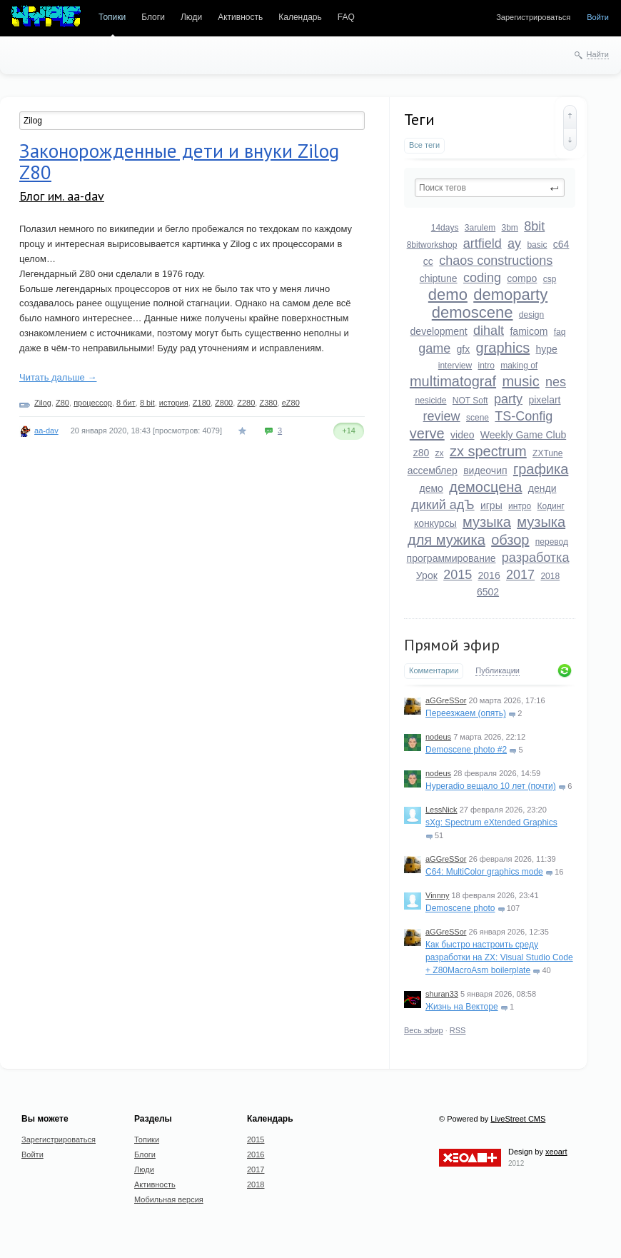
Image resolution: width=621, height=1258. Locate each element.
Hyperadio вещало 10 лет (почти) (490, 786)
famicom (528, 331)
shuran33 (441, 994)
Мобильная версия (168, 1199)
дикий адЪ (442, 505)
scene (477, 418)
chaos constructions (495, 260)
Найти (598, 54)
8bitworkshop (432, 245)
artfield (482, 243)
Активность (240, 17)
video (462, 435)
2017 (520, 575)
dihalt (488, 330)
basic (537, 245)
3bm (510, 228)
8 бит (126, 402)
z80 (421, 452)
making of (518, 366)
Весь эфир (423, 1030)
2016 (489, 575)
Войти (598, 17)
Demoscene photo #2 (466, 750)
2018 (550, 576)
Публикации (497, 670)
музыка (487, 522)
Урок (427, 575)
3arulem (480, 228)
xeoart (556, 1151)
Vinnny (437, 895)
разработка (536, 557)
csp (550, 279)
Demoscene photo (460, 908)
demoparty (510, 294)
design (531, 315)
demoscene (472, 312)
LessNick (441, 809)
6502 (488, 592)
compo (522, 278)
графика (540, 469)
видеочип (485, 470)
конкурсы (435, 523)
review (441, 416)
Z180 (202, 402)
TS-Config (523, 416)
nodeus (438, 737)
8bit (534, 226)
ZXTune (547, 453)
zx (439, 453)
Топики (112, 17)
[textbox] (490, 187)
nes (555, 382)
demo (448, 294)
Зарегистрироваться (533, 17)
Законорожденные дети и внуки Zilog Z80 (179, 161)
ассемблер (433, 470)
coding (482, 278)
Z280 (246, 402)
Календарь (300, 17)
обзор (510, 540)
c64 (561, 244)
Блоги (153, 17)
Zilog (42, 402)
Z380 (268, 402)
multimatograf (453, 381)
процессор (93, 402)
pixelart (544, 400)
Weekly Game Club (523, 435)
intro (486, 366)
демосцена (485, 487)
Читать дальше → (57, 377)
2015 (457, 575)
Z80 (62, 402)
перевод (551, 542)
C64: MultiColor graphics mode (484, 872)
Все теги (424, 145)
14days (445, 228)
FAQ (346, 17)
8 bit (147, 402)
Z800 (224, 402)
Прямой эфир (452, 645)
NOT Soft (470, 401)
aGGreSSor (445, 700)
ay (514, 243)
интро (519, 506)
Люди (191, 17)
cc (428, 261)
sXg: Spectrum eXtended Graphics (491, 822)
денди (542, 488)
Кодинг (551, 506)
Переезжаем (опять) (465, 713)
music (520, 381)
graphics (503, 348)
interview (455, 366)
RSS (458, 1030)
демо (431, 488)
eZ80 (291, 402)
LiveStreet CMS (517, 1118)
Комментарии (433, 670)
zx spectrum (488, 451)
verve (427, 433)
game (434, 348)
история (173, 402)
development (439, 331)
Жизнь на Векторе (461, 1007)
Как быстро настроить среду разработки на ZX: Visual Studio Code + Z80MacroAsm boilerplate (499, 957)
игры (491, 505)
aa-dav (46, 430)
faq (560, 332)
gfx (463, 349)
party (508, 399)
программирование (451, 558)
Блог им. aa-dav (61, 196)
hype (546, 349)
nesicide (430, 401)
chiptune (439, 278)
